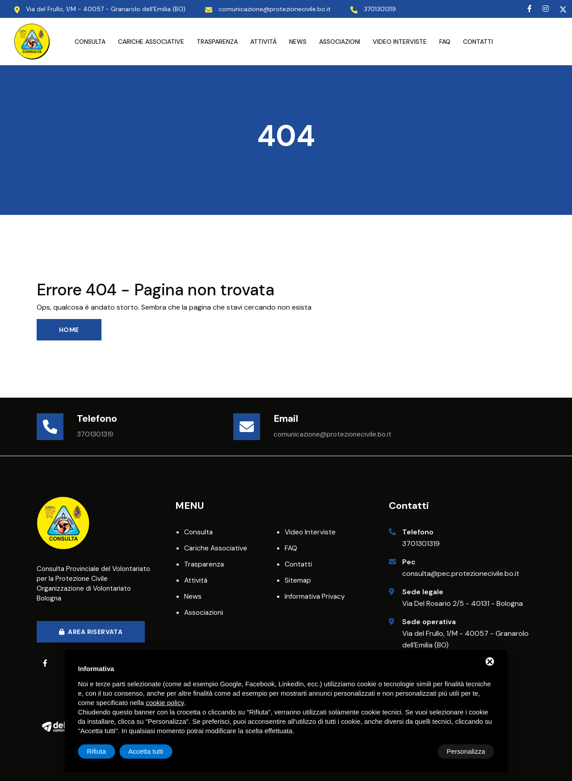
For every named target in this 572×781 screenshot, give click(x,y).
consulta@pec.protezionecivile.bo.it (460, 573)
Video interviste (400, 42)
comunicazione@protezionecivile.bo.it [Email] (275, 9)
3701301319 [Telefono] (380, 9)
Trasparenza (217, 42)
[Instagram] (546, 8)
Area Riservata (90, 632)
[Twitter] (563, 8)
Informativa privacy (316, 596)
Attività (263, 42)
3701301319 (421, 543)
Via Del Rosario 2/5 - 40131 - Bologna (462, 603)
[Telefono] (57, 426)
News (298, 42)
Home (69, 330)
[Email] (253, 426)
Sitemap (298, 580)
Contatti (478, 42)
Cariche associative (151, 42)
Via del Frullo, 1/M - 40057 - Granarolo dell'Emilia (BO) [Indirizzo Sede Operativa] (105, 9)
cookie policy (165, 702)
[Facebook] (529, 8)
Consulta (90, 42)
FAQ (444, 42)
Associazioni (339, 42)
